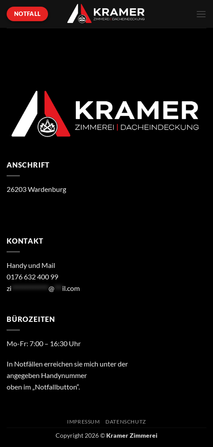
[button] (201, 14)
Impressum (83, 421)
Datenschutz (125, 421)
